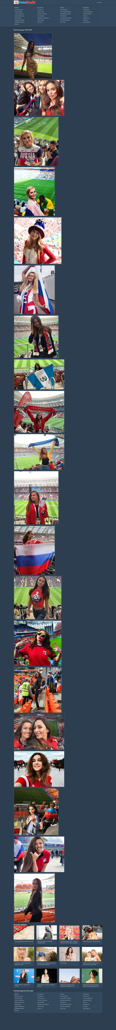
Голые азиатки (18, 998)
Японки (17, 1010)
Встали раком (64, 996)
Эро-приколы (86, 1008)
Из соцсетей (41, 1002)
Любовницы (18, 1004)
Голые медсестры (87, 998)
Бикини (62, 994)
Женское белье (87, 1000)
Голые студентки (19, 1000)
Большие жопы (19, 996)
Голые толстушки (42, 1000)
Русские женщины (65, 1006)
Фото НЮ (62, 1008)
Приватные (86, 1004)
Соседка (85, 1006)
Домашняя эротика (65, 1000)
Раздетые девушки (19, 1006)
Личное (85, 1002)
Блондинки (86, 994)
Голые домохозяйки (65, 998)
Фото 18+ (40, 1008)
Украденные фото (19, 1008)
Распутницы (41, 1006)
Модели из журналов (43, 1004)
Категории (99, 2)
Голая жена (86, 996)
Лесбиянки (63, 1002)
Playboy (17, 994)
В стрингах (40, 996)
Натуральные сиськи (65, 1004)
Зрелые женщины (19, 1002)
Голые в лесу (41, 998)
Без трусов (40, 994)
